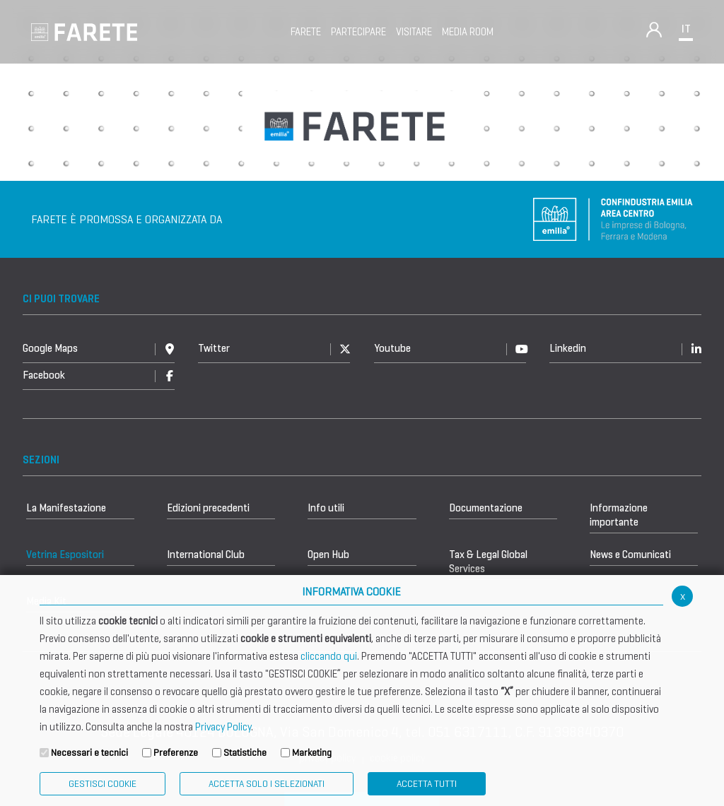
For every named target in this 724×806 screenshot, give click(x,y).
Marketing (312, 753)
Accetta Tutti (427, 784)
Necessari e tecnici (89, 753)
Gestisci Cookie (102, 784)
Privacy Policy (223, 727)
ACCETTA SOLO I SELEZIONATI (267, 784)
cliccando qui (328, 656)
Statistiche (245, 753)
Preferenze (175, 753)
